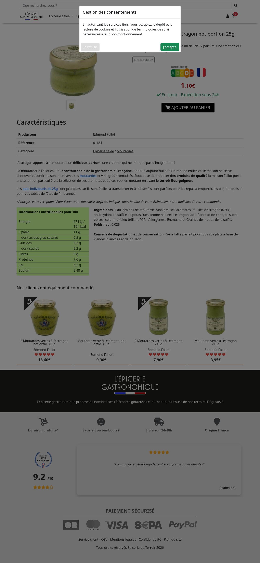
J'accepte (169, 47)
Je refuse (90, 47)
